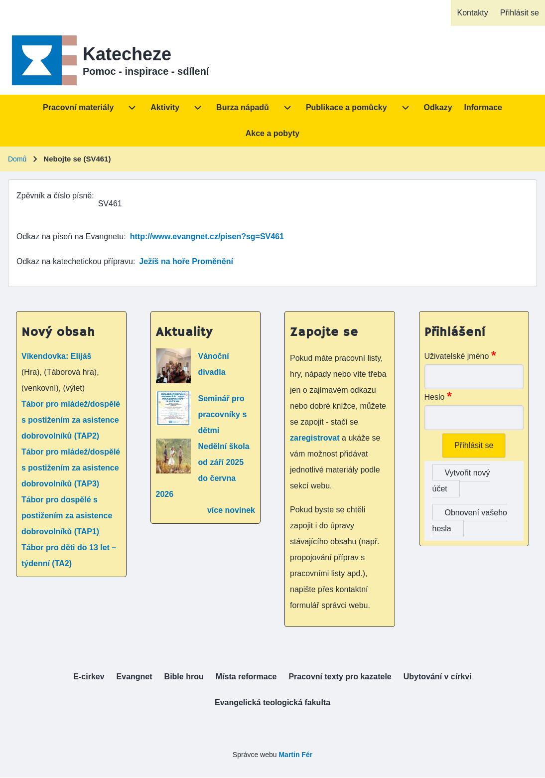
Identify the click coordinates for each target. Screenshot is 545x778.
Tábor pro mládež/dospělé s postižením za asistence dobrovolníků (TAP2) (70, 420)
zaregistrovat (316, 438)
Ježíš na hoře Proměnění (186, 261)
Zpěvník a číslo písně (54, 195)
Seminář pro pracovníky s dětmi (222, 414)
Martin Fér (295, 755)
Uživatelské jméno (456, 356)
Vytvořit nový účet (461, 480)
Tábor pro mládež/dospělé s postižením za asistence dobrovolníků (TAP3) (70, 468)
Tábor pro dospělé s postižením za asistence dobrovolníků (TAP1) (66, 515)
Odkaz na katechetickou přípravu (74, 261)
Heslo (434, 397)
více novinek (231, 510)
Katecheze (127, 54)
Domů (17, 159)
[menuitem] (472, 13)
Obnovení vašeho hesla (469, 520)
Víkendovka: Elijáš (56, 356)
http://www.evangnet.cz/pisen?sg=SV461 (207, 236)
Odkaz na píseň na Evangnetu (70, 236)
